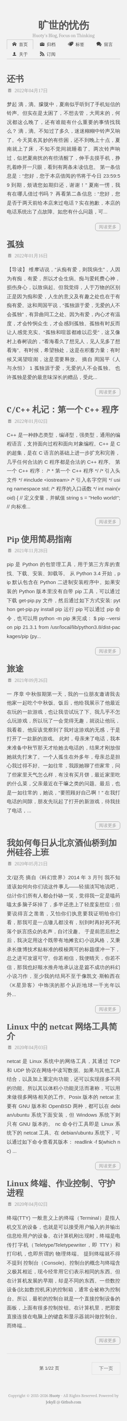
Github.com (71, 1402)
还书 (15, 79)
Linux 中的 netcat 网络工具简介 (62, 1031)
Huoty (54, 1395)
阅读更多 (108, 226)
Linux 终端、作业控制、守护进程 (61, 1188)
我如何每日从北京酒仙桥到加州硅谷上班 (62, 847)
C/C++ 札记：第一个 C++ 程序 (63, 409)
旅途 (15, 669)
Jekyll (51, 1402)
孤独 (15, 244)
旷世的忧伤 (63, 25)
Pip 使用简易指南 (39, 539)
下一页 (106, 1368)
